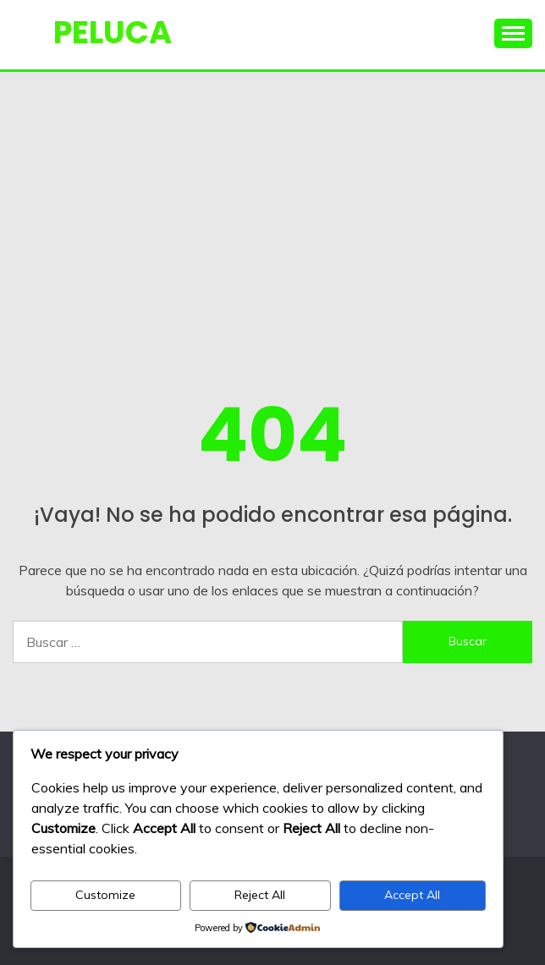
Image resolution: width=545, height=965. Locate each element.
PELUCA (112, 32)
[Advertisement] (272, 198)
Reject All (259, 894)
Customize (105, 894)
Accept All (412, 894)
